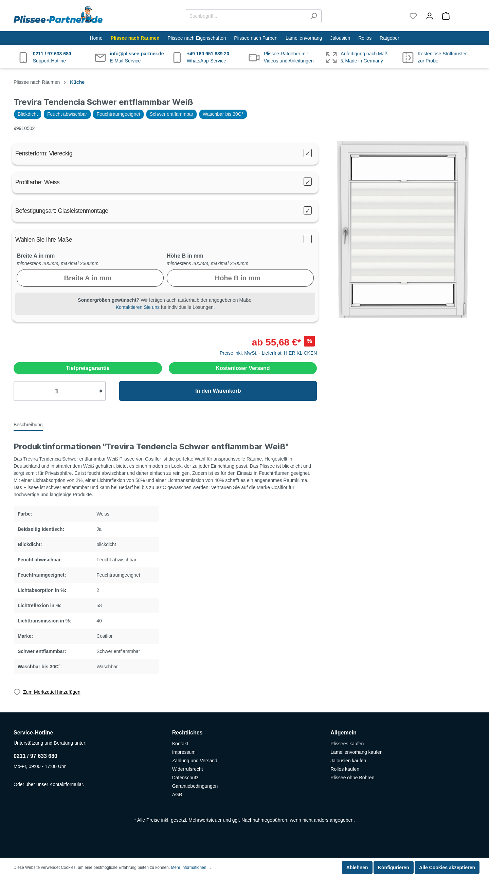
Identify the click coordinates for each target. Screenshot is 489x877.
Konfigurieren (393, 867)
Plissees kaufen (347, 743)
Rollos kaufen (344, 769)
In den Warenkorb (218, 391)
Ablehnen (357, 867)
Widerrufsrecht (187, 769)
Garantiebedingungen (195, 786)
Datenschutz (185, 777)
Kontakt (180, 743)
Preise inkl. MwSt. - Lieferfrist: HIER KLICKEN (268, 353)
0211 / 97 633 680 (35, 756)
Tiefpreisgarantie (88, 368)
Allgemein (343, 732)
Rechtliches (187, 732)
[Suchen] (314, 16)
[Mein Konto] (429, 16)
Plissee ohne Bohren (352, 777)
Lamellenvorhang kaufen (356, 752)
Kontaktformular (66, 784)
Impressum (184, 752)
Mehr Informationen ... (191, 867)
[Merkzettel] (413, 16)
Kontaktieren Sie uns (138, 307)
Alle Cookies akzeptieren (447, 867)
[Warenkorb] (456, 16)
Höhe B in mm (185, 256)
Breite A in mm (36, 256)
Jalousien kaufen (348, 760)
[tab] (28, 424)
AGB (177, 794)
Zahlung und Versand (194, 760)
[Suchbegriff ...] (246, 16)
